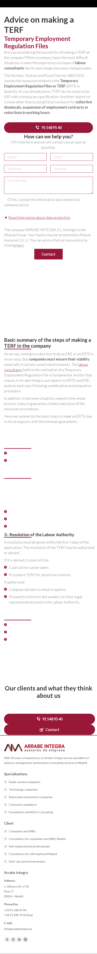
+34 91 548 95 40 (15, 910)
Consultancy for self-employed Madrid (33, 854)
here (20, 245)
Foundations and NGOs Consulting (31, 812)
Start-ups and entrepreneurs (27, 861)
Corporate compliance (23, 804)
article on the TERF (25, 657)
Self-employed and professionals (29, 846)
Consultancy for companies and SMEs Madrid (37, 838)
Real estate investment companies (31, 797)
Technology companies (23, 789)
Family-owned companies (24, 782)
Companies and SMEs (22, 831)
